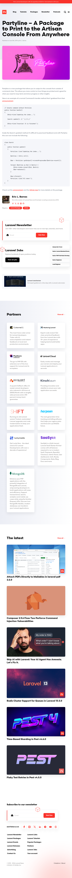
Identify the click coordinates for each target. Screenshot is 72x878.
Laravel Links (32, 835)
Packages (34, 12)
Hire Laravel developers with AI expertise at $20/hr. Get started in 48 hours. (36, 2)
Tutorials (23, 12)
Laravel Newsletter (14, 835)
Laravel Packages (15, 208)
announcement (7, 101)
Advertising (11, 850)
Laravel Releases (13, 846)
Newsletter (46, 12)
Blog (14, 12)
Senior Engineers (57, 260)
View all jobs (12, 260)
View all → (61, 314)
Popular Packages (34, 842)
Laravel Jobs (32, 850)
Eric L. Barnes (22, 40)
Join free (41, 235)
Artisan (26, 208)
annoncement (18, 190)
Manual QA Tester (57, 247)
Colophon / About (59, 863)
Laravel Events (12, 842)
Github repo (34, 190)
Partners (14, 314)
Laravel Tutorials (33, 838)
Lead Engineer (56, 264)
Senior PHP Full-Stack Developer (61, 255)
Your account (32, 853)
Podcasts (56, 12)
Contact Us (11, 853)
